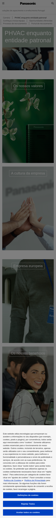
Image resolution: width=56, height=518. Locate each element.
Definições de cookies (28, 495)
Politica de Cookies (13, 480)
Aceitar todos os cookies (28, 512)
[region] (28, 471)
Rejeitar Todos (28, 504)
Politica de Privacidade (35, 480)
